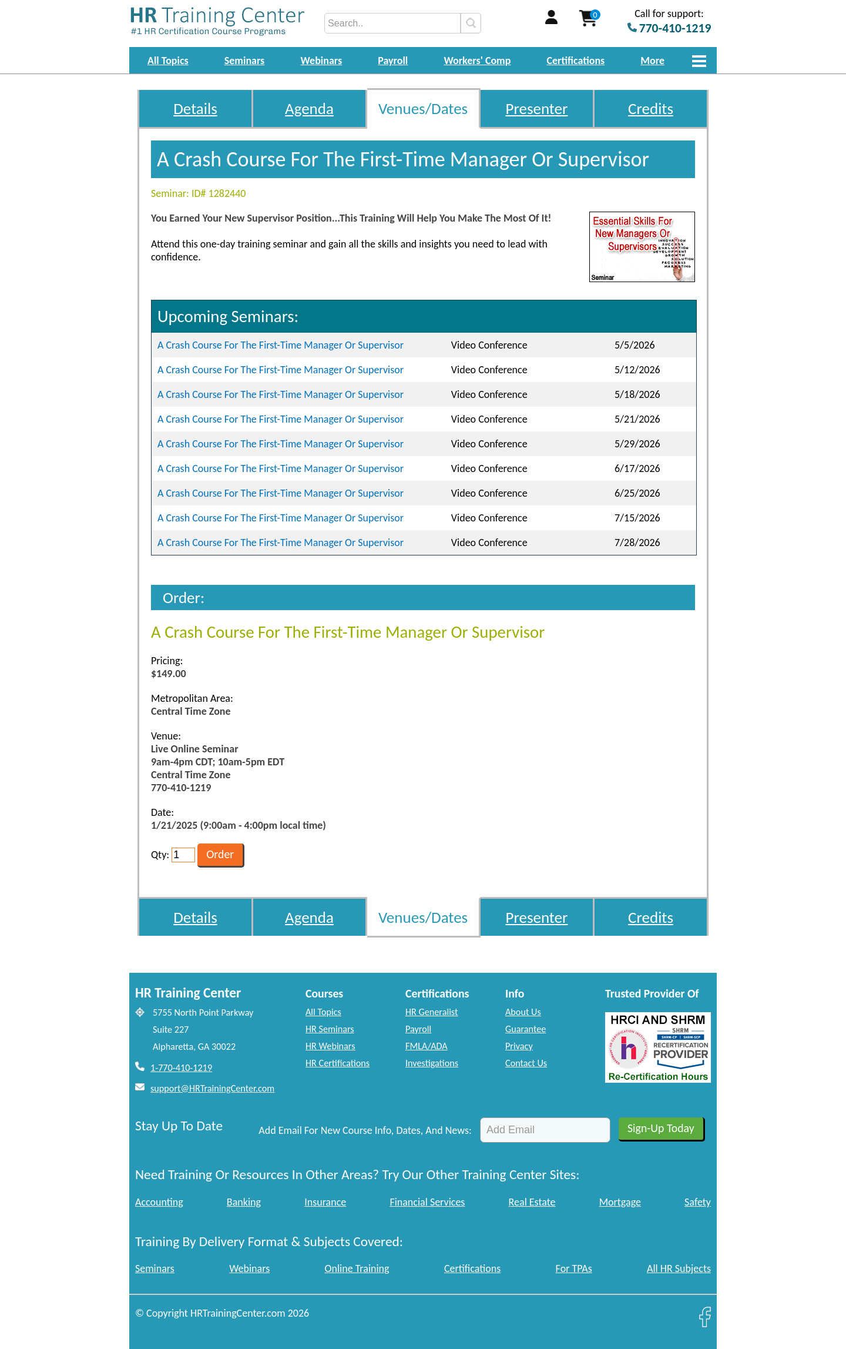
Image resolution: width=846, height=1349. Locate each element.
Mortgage (620, 1202)
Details (195, 108)
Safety (697, 1202)
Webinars (321, 60)
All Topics (168, 60)
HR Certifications (338, 1063)
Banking (244, 1202)
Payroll (393, 60)
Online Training (357, 1268)
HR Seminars (330, 1029)
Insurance (325, 1202)
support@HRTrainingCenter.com (212, 1088)
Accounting (159, 1202)
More (652, 60)
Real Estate (532, 1202)
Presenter (537, 108)
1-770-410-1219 (181, 1067)
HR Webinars (330, 1046)
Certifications (576, 60)
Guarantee (525, 1029)
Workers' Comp (477, 60)
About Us (523, 1011)
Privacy (519, 1046)
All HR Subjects (679, 1268)
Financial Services (427, 1202)
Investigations (431, 1063)
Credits (650, 108)
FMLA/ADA (426, 1046)
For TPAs (574, 1268)
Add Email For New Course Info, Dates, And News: (365, 1130)
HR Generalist (431, 1011)
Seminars (244, 60)
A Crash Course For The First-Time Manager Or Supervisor (280, 345)
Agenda (309, 108)
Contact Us (526, 1063)
